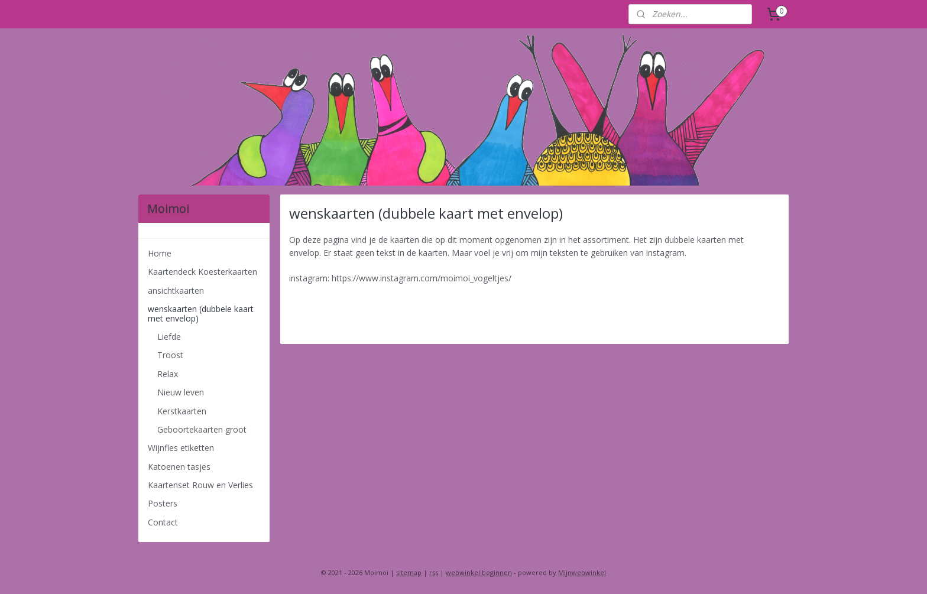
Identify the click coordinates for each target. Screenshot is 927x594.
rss (433, 572)
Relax (167, 373)
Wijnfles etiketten (181, 447)
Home (159, 253)
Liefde (169, 336)
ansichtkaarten (176, 290)
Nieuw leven (180, 392)
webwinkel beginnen (479, 572)
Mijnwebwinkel (582, 572)
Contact (163, 522)
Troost (170, 355)
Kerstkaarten (181, 411)
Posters (162, 503)
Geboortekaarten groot (202, 429)
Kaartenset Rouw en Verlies (200, 485)
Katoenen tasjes (179, 466)
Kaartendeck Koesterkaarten (202, 271)
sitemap (409, 572)
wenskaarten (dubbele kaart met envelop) (201, 313)
